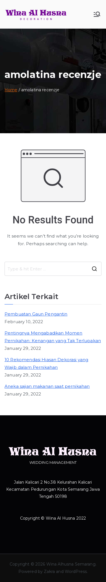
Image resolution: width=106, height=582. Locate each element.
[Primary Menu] (96, 14)
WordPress (76, 571)
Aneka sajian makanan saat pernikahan (47, 386)
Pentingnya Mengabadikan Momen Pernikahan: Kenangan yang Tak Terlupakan (53, 336)
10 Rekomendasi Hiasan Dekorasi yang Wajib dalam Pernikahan (46, 363)
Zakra (49, 571)
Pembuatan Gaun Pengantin (36, 314)
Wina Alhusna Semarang (71, 564)
